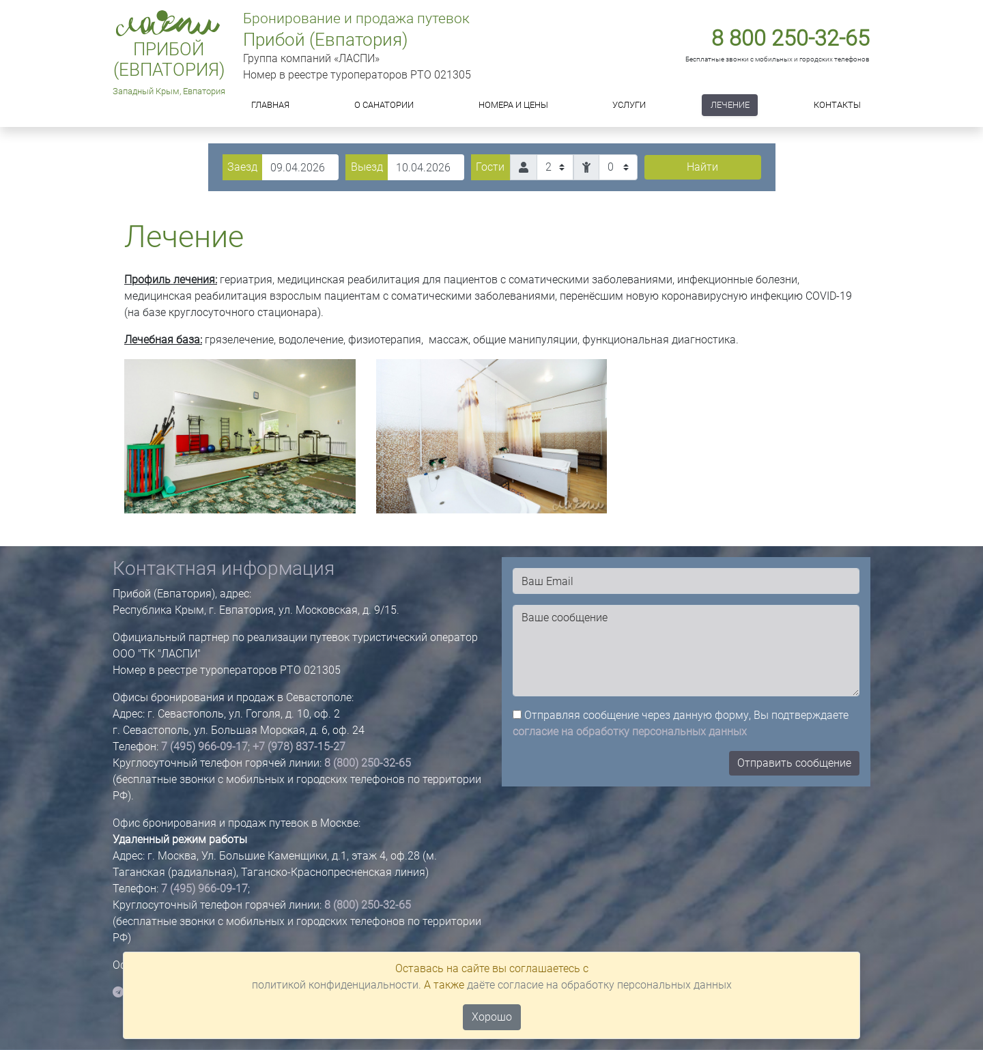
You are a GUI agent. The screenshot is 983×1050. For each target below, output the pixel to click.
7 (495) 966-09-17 (204, 746)
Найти (702, 166)
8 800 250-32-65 (790, 38)
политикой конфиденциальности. (336, 984)
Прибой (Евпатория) (169, 60)
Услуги (629, 105)
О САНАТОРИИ (384, 105)
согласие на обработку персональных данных (630, 731)
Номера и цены (513, 105)
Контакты (837, 105)
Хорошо (492, 1016)
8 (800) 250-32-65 (367, 762)
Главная (270, 105)
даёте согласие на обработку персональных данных (599, 984)
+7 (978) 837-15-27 (299, 746)
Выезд (367, 166)
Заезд (242, 166)
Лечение (730, 105)
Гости (490, 166)
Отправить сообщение (794, 762)
